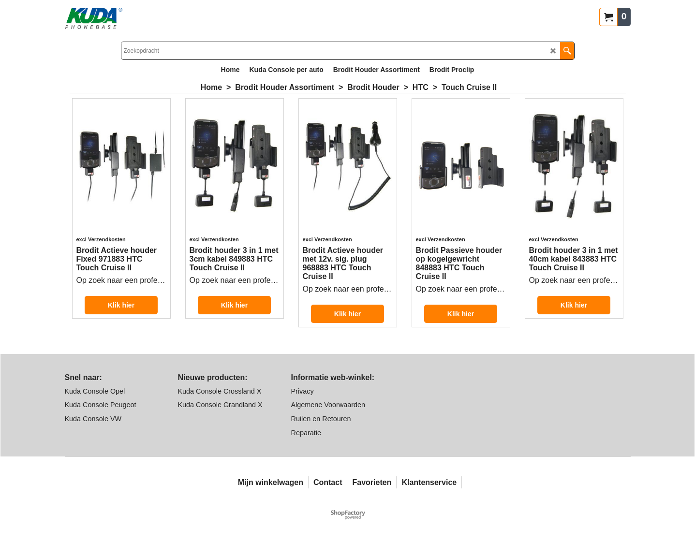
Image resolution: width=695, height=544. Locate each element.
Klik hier (121, 305)
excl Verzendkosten (101, 239)
